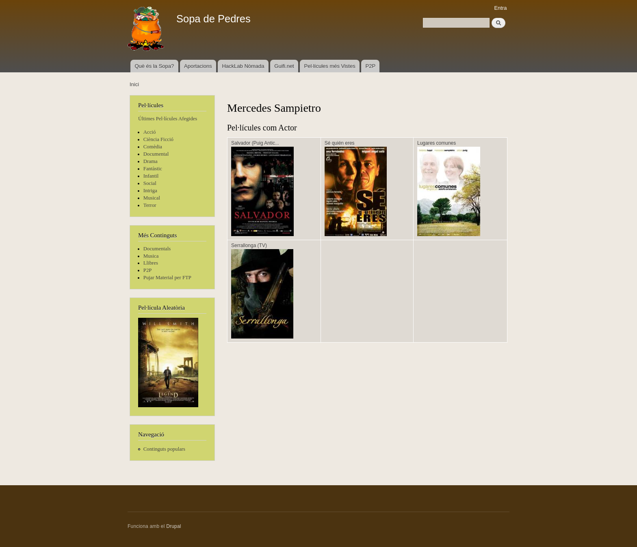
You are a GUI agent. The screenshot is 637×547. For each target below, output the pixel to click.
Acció (149, 132)
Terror (149, 205)
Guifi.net (284, 66)
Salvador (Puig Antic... (255, 143)
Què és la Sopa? (154, 66)
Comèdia (152, 147)
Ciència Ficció (158, 139)
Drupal (173, 526)
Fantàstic (152, 168)
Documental (156, 154)
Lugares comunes (436, 143)
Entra (500, 8)
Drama (150, 161)
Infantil (151, 176)
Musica (151, 256)
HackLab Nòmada (243, 66)
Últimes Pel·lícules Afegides (167, 119)
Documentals (157, 249)
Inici (134, 84)
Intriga (150, 190)
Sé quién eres (340, 143)
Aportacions (198, 66)
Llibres (150, 263)
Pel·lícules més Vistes (329, 66)
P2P (371, 66)
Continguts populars (164, 449)
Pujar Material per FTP (167, 277)
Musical (151, 198)
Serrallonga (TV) (249, 245)
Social (149, 183)
